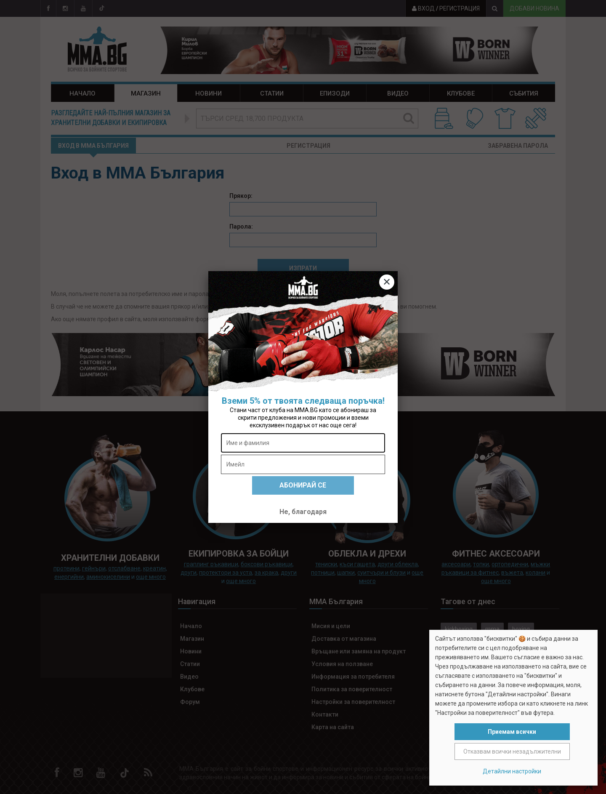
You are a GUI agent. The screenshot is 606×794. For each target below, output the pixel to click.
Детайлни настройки (512, 771)
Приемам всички (512, 731)
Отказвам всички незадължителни (512, 751)
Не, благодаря (303, 512)
